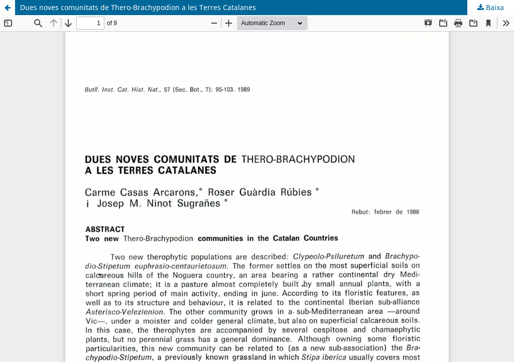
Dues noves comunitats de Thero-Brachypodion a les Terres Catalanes (138, 7)
